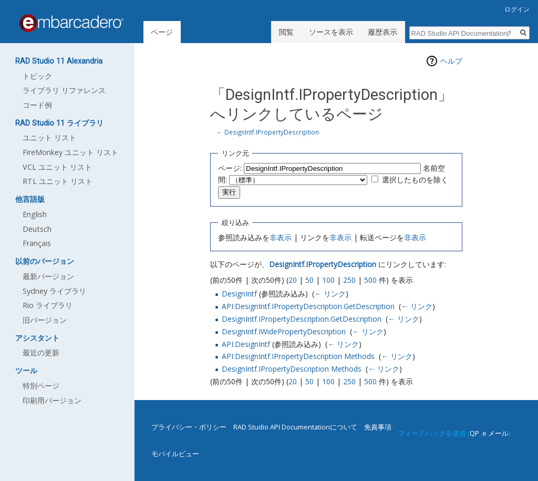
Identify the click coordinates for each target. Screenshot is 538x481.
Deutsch (37, 229)
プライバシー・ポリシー (188, 427)
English (35, 214)
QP (474, 433)
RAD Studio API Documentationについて (295, 427)
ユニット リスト (49, 137)
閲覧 (286, 32)
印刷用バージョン (52, 400)
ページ (162, 32)
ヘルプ (451, 61)
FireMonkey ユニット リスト (70, 152)
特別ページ (41, 386)
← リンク (330, 294)
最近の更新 (41, 352)
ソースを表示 (331, 32)
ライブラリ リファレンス (64, 90)
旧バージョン (45, 320)
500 (370, 280)
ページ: (230, 168)
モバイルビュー (175, 453)
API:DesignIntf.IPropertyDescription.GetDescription (308, 306)
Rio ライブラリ (48, 305)
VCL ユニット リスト (57, 167)
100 (328, 280)
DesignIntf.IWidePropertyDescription (284, 331)
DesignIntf (239, 294)
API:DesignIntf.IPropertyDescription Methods (298, 356)
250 (349, 280)
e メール (495, 433)
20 (292, 280)
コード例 (37, 105)
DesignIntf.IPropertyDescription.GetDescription (301, 319)
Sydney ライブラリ (54, 291)
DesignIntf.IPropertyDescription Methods (291, 369)
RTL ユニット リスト (57, 181)
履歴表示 (382, 32)
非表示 (281, 237)
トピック (37, 76)
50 (309, 280)
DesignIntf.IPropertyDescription (271, 132)
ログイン (517, 9)
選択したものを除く (415, 180)
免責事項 (377, 427)
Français (37, 243)
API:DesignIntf (246, 344)
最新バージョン (48, 276)
